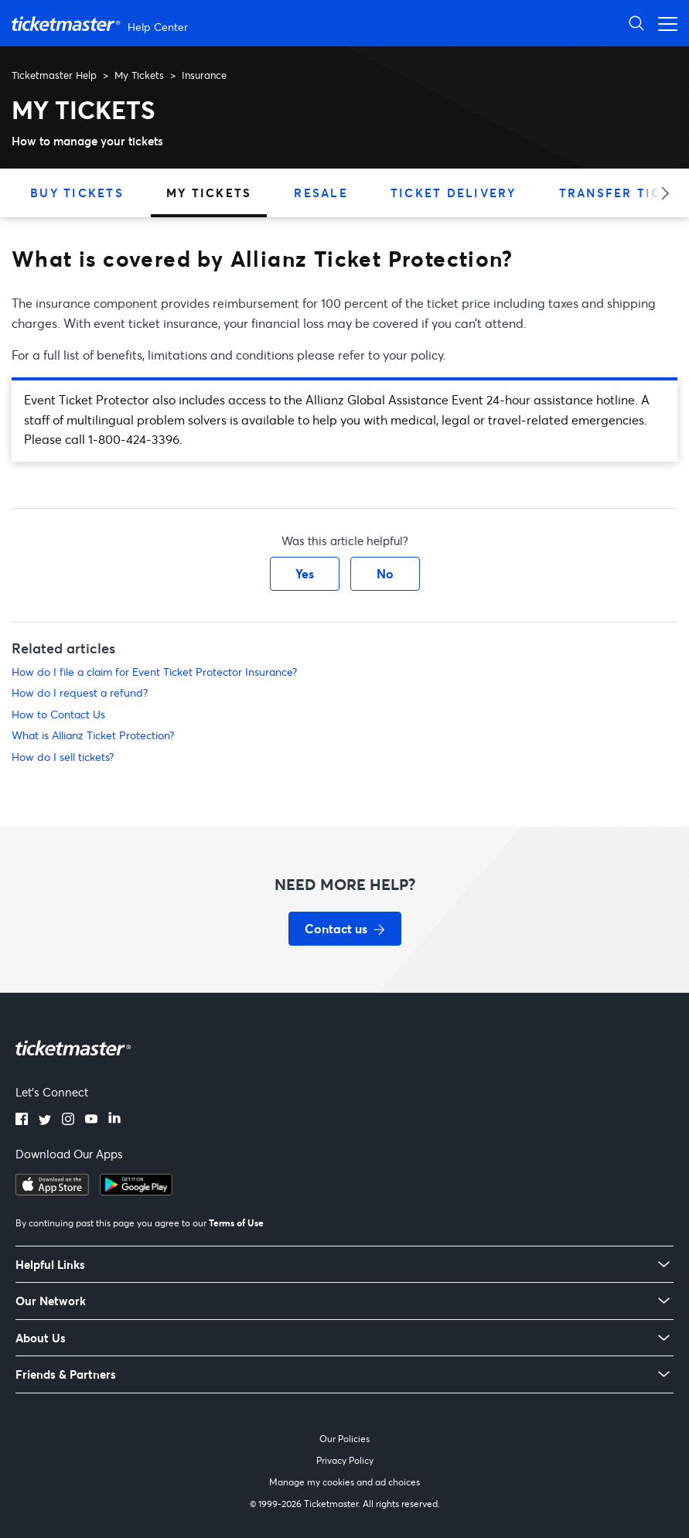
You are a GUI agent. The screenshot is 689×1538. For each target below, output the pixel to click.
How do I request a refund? (80, 692)
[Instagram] (68, 1120)
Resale (321, 192)
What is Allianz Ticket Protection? (93, 735)
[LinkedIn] (114, 1120)
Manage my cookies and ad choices (344, 1482)
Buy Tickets (77, 192)
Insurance (204, 75)
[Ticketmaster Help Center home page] (102, 24)
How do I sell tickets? (63, 756)
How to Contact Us (58, 714)
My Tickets (139, 75)
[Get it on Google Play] (136, 1191)
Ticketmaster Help (54, 75)
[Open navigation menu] (663, 23)
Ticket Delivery (454, 192)
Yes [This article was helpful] (304, 573)
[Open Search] (636, 23)
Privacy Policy (344, 1460)
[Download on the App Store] (52, 1191)
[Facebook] (21, 1120)
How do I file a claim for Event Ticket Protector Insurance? (154, 671)
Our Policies (344, 1438)
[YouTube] (91, 1120)
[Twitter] (45, 1120)
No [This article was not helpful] (385, 573)
